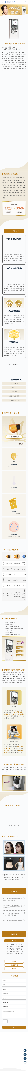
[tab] (14, 940)
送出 (14, 1027)
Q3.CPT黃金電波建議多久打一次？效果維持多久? (12, 914)
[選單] (25, 2)
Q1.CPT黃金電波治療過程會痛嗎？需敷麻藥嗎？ (12, 899)
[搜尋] (22, 2)
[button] (14, 899)
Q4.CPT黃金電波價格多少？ (12, 920)
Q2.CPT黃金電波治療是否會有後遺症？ (12, 907)
